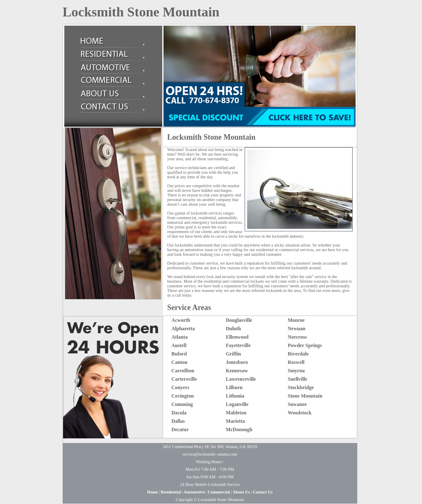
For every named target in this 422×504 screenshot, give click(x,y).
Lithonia (235, 396)
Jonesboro (237, 362)
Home (152, 492)
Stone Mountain (304, 396)
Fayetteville (238, 345)
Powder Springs (304, 345)
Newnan (296, 329)
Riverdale (298, 354)
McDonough (239, 429)
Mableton (236, 413)
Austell (179, 345)
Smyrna (296, 371)
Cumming (182, 404)
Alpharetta (183, 329)
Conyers (180, 387)
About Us (241, 492)
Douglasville (239, 320)
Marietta (235, 421)
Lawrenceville (241, 379)
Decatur (180, 429)
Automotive (194, 492)
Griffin (233, 354)
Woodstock (299, 413)
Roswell (295, 362)
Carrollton (182, 371)
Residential (171, 492)
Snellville (297, 379)
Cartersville (184, 379)
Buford (179, 354)
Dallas (178, 421)
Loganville (237, 404)
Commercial (219, 492)
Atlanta (179, 337)
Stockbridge (300, 387)
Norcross (297, 337)
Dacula (179, 413)
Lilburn (234, 387)
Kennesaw (237, 371)
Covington (182, 396)
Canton (179, 362)
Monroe (295, 320)
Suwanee (296, 404)
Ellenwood (237, 337)
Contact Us (263, 492)
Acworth (180, 320)
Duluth (233, 329)
